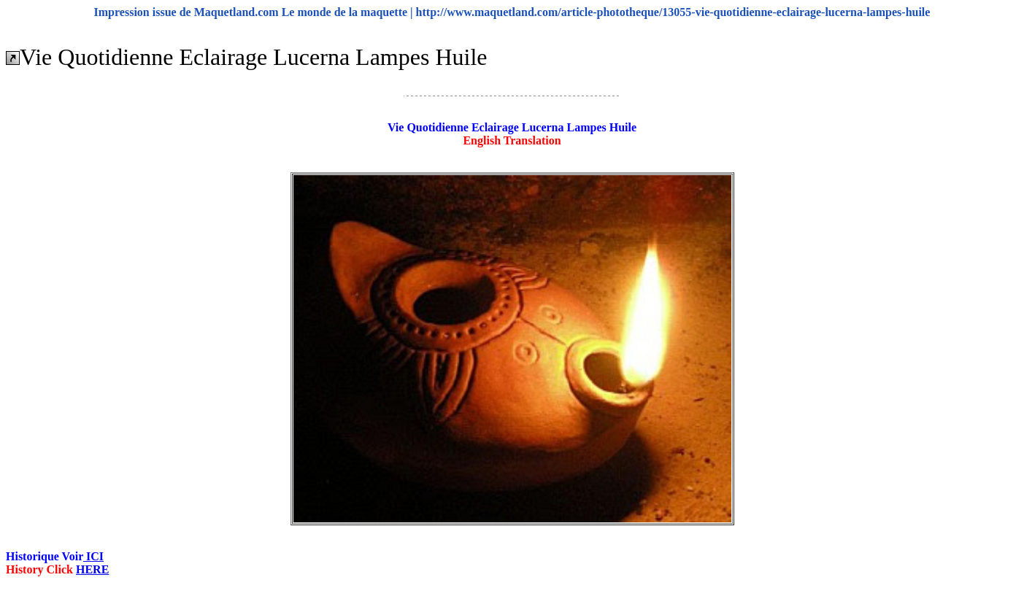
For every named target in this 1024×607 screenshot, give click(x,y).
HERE (92, 569)
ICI (93, 556)
